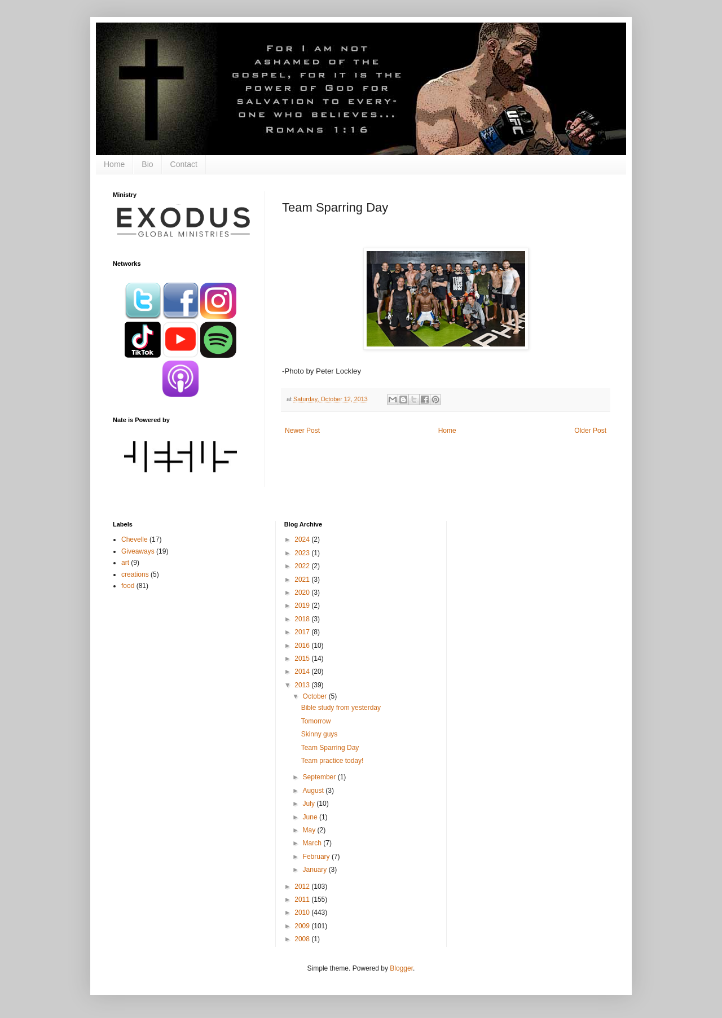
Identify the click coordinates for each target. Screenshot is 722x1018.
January (316, 870)
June (311, 817)
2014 (302, 671)
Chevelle (134, 539)
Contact (183, 164)
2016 (302, 646)
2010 (302, 912)
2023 (302, 553)
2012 (302, 886)
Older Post (590, 431)
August (314, 791)
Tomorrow (316, 721)
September (320, 777)
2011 (302, 899)
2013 (302, 685)
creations (135, 574)
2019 (302, 605)
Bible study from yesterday (341, 708)
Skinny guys (319, 734)
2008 (302, 939)
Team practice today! (332, 761)
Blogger (401, 968)
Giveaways (138, 551)
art (125, 563)
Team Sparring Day (330, 748)
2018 (302, 619)
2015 (302, 658)
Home (114, 164)
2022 (302, 566)
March (313, 843)
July (310, 804)
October (316, 696)
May (310, 830)
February (317, 857)
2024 (302, 539)
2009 (302, 926)
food (127, 586)
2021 (302, 579)
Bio (147, 164)
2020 (302, 592)
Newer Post (302, 431)
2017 (302, 632)
